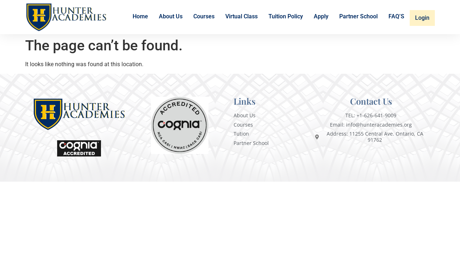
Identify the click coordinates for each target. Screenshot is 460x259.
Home (141, 17)
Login (422, 17)
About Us (171, 17)
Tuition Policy (286, 17)
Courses (204, 17)
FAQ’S (397, 17)
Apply (321, 17)
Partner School (359, 17)
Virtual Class (242, 17)
